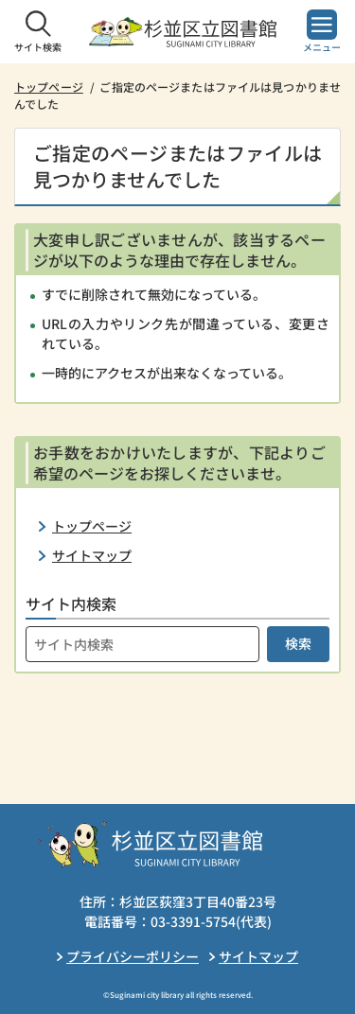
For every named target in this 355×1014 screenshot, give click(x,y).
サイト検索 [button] (38, 47)
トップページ (48, 87)
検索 (298, 643)
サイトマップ (92, 555)
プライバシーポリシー (132, 956)
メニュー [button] (322, 47)
